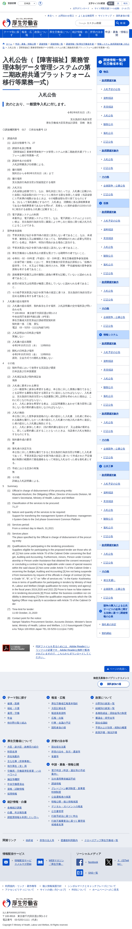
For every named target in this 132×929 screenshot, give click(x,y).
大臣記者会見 (58, 708)
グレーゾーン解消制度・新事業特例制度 (68, 790)
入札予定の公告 (111, 89)
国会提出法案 (58, 746)
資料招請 (108, 98)
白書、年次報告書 (17, 812)
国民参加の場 (122, 16)
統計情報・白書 (17, 801)
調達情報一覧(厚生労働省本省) (114, 61)
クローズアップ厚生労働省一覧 (101, 840)
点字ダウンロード (81, 8)
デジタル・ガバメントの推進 (67, 806)
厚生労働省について (19, 740)
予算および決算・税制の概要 (111, 727)
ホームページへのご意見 (105, 889)
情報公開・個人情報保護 (64, 801)
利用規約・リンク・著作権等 (20, 885)
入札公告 (108, 115)
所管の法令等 (59, 740)
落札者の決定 (109, 624)
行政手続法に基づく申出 (64, 815)
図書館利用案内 (69, 840)
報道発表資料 (58, 713)
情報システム (110, 334)
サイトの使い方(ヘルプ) (53, 889)
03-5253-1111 (22, 919)
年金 (9, 717)
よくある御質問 (86, 16)
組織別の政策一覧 (105, 708)
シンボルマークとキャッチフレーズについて (92, 885)
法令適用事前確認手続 (63, 778)
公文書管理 (57, 811)
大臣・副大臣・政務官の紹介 (23, 746)
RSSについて (79, 889)
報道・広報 (58, 697)
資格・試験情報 (15, 788)
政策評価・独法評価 (106, 732)
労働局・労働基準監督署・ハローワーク (24, 772)
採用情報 (12, 793)
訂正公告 (108, 141)
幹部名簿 (12, 751)
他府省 (29, 840)
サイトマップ (105, 16)
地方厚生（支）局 (17, 765)
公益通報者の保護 (61, 796)
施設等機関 (13, 779)
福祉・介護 (13, 708)
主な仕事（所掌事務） (19, 761)
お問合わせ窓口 (66, 16)
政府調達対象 (109, 80)
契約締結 (106, 633)
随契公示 (108, 124)
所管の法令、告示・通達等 (65, 751)
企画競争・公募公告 (114, 185)
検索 (123, 23)
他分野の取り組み (17, 722)
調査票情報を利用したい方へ (23, 817)
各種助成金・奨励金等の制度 (111, 713)
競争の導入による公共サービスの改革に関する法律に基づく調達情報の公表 (115, 611)
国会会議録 (101, 722)
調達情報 (56, 783)
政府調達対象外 (110, 150)
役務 (105, 203)
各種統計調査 (14, 807)
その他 (105, 177)
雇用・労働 (13, 713)
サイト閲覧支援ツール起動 (107, 8)
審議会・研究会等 (105, 717)
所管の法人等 (47, 840)
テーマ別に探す (17, 697)
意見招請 (108, 106)
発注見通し (109, 580)
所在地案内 (13, 756)
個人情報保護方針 (52, 885)
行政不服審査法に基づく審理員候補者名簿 (68, 822)
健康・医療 (13, 703)
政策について (103, 697)
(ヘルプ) (125, 8)
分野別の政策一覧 (105, 703)
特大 (126, 3)
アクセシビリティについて (19, 889)
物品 (105, 71)
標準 (110, 3)
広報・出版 (57, 717)
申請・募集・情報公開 (65, 764)
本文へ (50, 16)
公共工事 (108, 466)
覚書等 (55, 756)
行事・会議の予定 (61, 722)
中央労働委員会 (15, 784)
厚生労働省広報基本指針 (64, 703)
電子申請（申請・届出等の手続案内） (68, 772)
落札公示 (108, 133)
